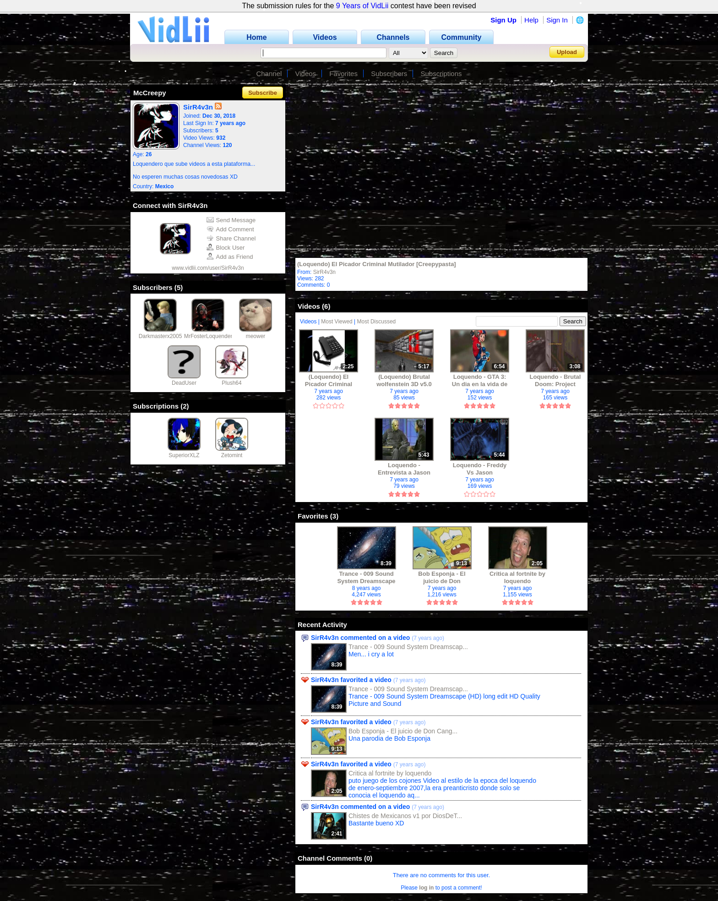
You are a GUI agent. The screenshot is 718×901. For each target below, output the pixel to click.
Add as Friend (230, 256)
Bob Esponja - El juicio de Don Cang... (402, 731)
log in (426, 888)
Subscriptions (441, 73)
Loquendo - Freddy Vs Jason (480, 469)
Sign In (557, 20)
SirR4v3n (324, 272)
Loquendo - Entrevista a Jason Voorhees (404, 469)
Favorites (343, 73)
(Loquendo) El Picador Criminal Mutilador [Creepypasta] (376, 264)
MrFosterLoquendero (209, 336)
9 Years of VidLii (362, 6)
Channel (269, 73)
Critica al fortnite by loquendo (517, 577)
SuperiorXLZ (184, 455)
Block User (226, 247)
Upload (567, 52)
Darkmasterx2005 (160, 336)
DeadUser (184, 383)
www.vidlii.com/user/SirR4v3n (208, 268)
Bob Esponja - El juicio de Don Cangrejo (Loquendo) (441, 577)
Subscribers (389, 73)
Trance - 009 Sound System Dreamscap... (408, 646)
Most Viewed (336, 321)
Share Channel (231, 238)
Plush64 (231, 383)
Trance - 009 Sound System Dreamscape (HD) (366, 577)
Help (531, 20)
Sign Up (503, 20)
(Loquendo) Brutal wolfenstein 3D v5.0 (404, 380)
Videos (305, 73)
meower (256, 336)
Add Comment (230, 229)
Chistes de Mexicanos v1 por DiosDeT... (405, 815)
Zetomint (232, 455)
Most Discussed (376, 321)
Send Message (231, 220)
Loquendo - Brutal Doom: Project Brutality (555, 380)
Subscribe (262, 92)
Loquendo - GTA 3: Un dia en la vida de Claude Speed (479, 380)
